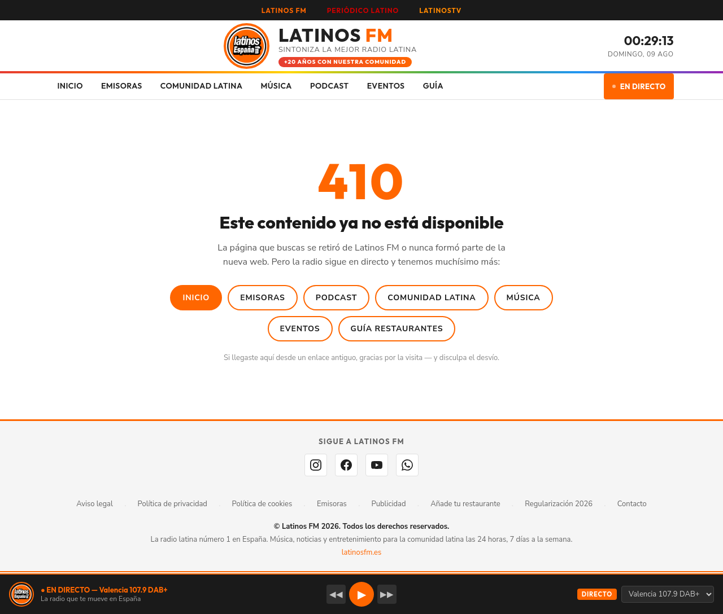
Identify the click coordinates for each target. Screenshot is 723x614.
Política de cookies (262, 504)
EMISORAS (121, 86)
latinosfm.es (361, 552)
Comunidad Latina (431, 297)
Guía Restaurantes (397, 328)
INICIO (70, 86)
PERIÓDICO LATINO (363, 10)
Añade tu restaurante (465, 504)
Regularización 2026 (559, 504)
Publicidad (389, 504)
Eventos (300, 328)
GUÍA (433, 86)
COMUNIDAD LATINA (201, 86)
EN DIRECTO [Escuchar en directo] (639, 86)
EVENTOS (386, 86)
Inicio (196, 297)
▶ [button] (362, 594)
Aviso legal (94, 504)
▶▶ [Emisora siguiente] (387, 594)
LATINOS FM (284, 10)
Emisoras (262, 297)
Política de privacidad (172, 504)
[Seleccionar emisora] (667, 594)
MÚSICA (275, 86)
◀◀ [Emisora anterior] (336, 594)
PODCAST (329, 86)
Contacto (632, 504)
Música (524, 297)
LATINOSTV (440, 10)
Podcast (337, 297)
